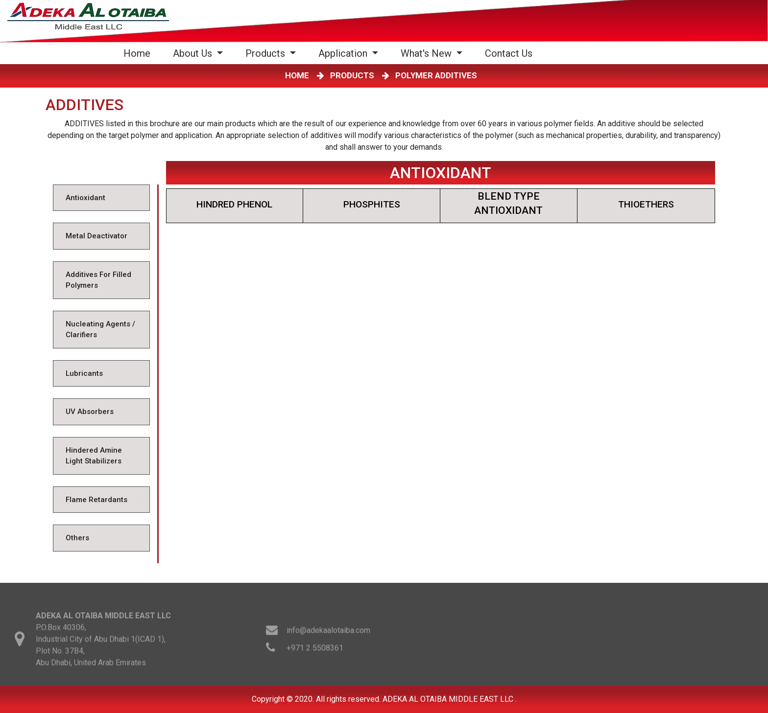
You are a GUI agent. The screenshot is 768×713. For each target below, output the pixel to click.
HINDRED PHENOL (234, 204)
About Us (194, 53)
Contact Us (508, 53)
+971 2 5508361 (315, 652)
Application (344, 53)
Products (266, 53)
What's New (427, 53)
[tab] (101, 197)
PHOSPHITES (371, 204)
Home (138, 53)
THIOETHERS (646, 204)
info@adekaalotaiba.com (328, 634)
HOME (299, 75)
